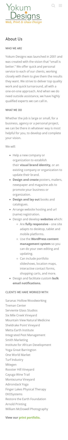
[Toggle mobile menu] (61, 5)
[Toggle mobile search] (53, 5)
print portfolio (29, 418)
